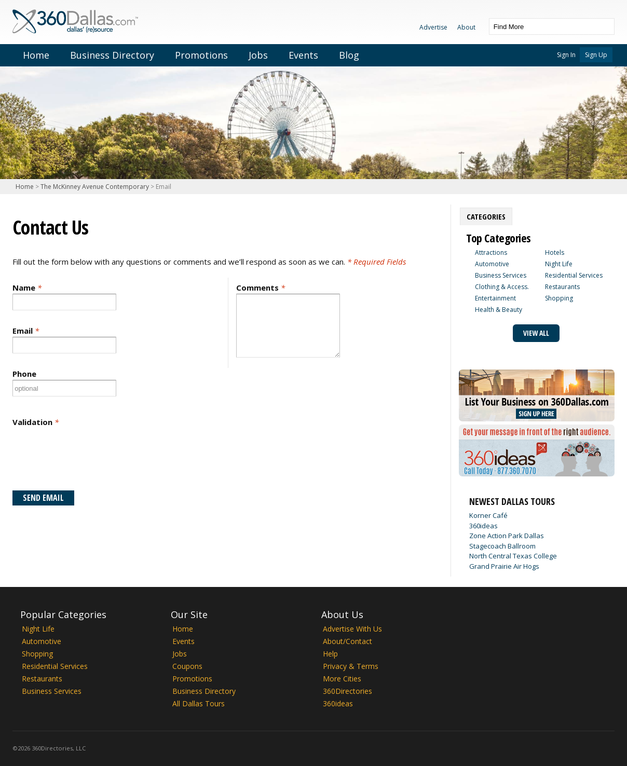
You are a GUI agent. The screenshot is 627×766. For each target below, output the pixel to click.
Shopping (559, 298)
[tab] (486, 216)
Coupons (187, 666)
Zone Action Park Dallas (506, 535)
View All (536, 333)
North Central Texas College (513, 555)
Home (36, 55)
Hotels (554, 252)
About (466, 27)
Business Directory (112, 55)
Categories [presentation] (486, 216)
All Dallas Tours (198, 703)
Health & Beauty (498, 309)
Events (303, 55)
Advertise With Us (352, 629)
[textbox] (541, 26)
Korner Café (488, 515)
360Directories (347, 691)
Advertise (433, 27)
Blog (349, 55)
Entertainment (495, 298)
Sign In (566, 54)
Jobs (258, 55)
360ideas (483, 525)
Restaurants (562, 286)
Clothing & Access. (502, 286)
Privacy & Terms (350, 666)
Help (330, 654)
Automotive (492, 263)
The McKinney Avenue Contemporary (94, 186)
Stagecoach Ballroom (502, 546)
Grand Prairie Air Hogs (504, 566)
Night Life (559, 263)
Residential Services (574, 275)
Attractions (491, 252)
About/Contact (347, 641)
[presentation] (91, 459)
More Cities (342, 678)
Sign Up (596, 54)
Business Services (500, 275)
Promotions (201, 55)
